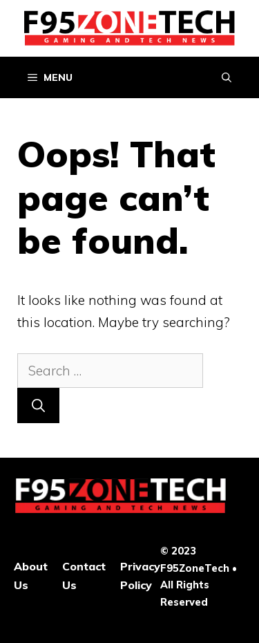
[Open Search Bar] (226, 77)
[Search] (38, 405)
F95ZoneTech (194, 568)
